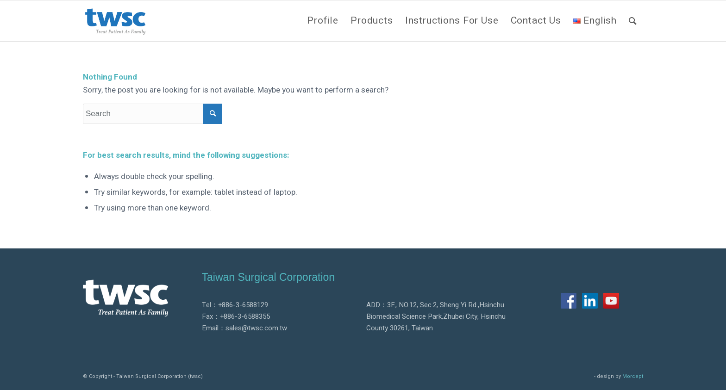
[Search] (633, 20)
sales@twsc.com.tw (256, 328)
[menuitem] (322, 20)
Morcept (632, 376)
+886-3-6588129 (243, 305)
